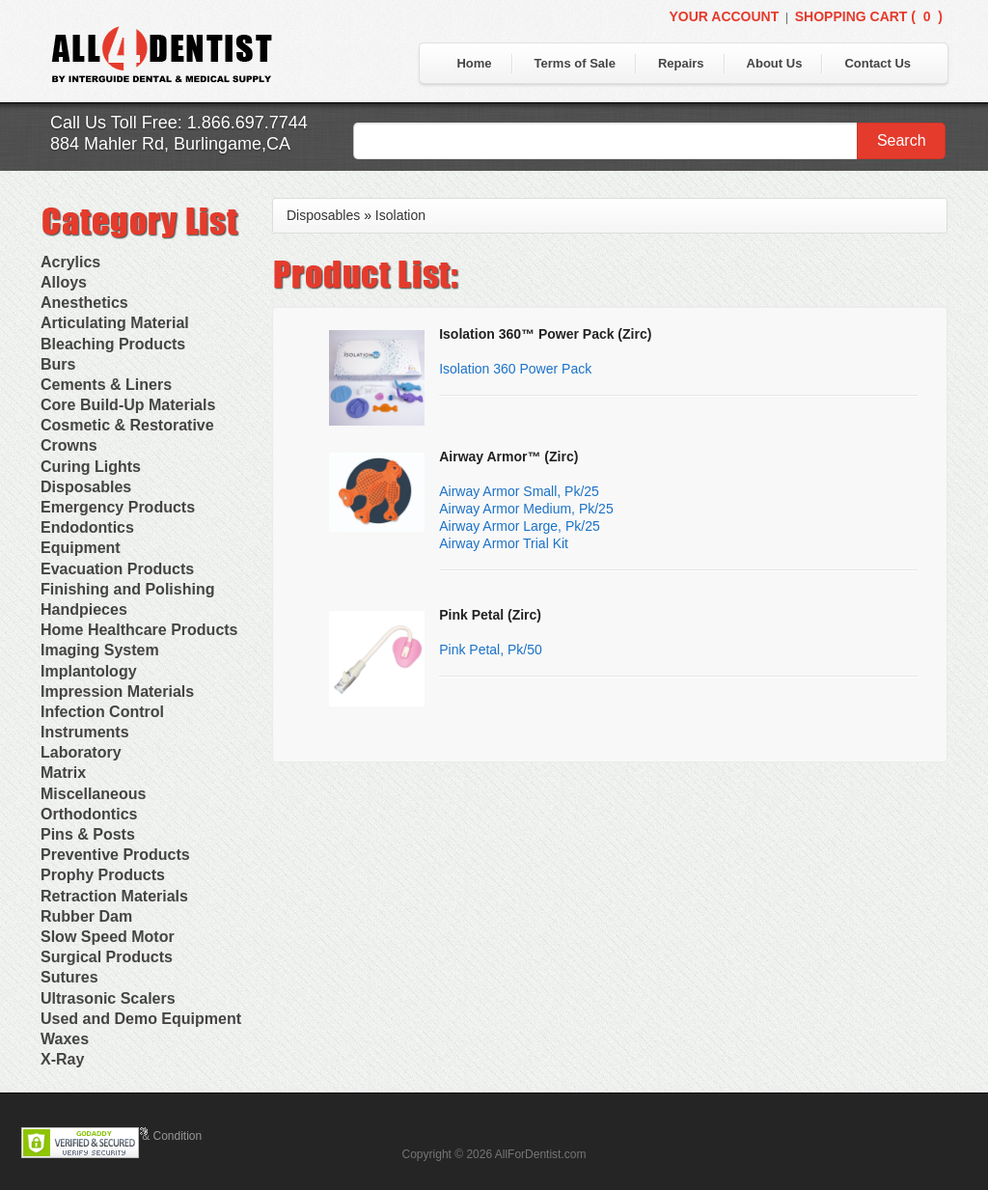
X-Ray (62, 1059)
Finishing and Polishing (127, 589)
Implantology (89, 671)
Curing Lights (91, 466)
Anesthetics (84, 302)
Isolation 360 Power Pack (515, 368)
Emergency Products (118, 507)
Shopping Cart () (869, 16)
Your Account (724, 16)
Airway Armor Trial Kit (503, 543)
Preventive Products (115, 854)
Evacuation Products (117, 569)
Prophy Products (103, 875)
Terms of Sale (575, 63)
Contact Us (877, 63)
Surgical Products (107, 957)
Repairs (681, 63)
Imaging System (100, 650)
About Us (775, 63)
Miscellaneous (93, 794)
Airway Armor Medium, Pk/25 (526, 508)
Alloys (64, 282)
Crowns (69, 445)
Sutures (69, 977)
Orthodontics (89, 814)
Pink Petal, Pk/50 (490, 649)
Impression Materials (117, 691)
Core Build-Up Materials (128, 405)
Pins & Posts (88, 834)
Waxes (65, 1039)
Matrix (63, 772)
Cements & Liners (106, 384)
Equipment (81, 548)
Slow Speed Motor (108, 936)
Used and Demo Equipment (141, 1018)
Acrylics (70, 262)
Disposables (86, 487)
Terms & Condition (154, 1136)
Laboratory (81, 752)
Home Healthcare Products (139, 630)
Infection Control (102, 712)
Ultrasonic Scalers (108, 998)
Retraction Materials (114, 896)
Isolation (400, 215)
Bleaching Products (113, 344)
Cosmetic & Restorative (127, 425)
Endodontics (87, 527)
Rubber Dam (86, 916)
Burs (58, 364)
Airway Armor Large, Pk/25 (519, 526)
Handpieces (84, 609)
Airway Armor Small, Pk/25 (519, 491)
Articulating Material (115, 323)
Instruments (85, 732)
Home (473, 63)
